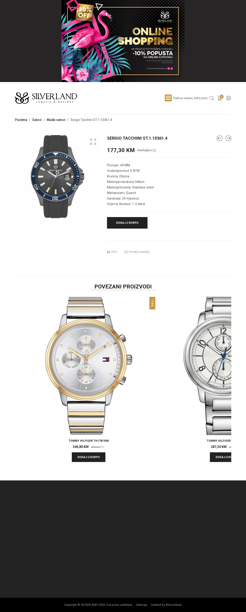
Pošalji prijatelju (137, 252)
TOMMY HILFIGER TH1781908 (89, 440)
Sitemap (141, 604)
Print (112, 252)
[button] (93, 141)
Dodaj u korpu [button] (89, 457)
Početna (21, 120)
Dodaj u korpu (127, 222)
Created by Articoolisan (166, 604)
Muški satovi (56, 120)
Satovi (37, 120)
